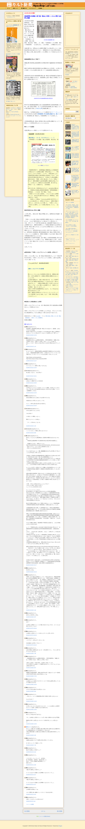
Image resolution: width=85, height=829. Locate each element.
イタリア (73, 288)
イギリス (69, 288)
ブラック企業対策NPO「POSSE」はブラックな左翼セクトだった (75, 148)
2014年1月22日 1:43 (31, 426)
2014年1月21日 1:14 (31, 346)
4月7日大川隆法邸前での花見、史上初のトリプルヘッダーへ (75, 192)
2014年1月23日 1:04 (31, 610)
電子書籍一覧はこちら (10, 101)
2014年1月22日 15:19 (31, 571)
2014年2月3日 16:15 (31, 794)
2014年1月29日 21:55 (31, 723)
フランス (70, 291)
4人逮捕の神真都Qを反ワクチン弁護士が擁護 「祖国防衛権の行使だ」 (75, 163)
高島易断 (70, 219)
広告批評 (73, 273)
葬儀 (76, 280)
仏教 (72, 282)
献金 (49, 316)
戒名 (73, 280)
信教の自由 (71, 260)
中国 (74, 289)
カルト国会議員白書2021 (11, 80)
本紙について (15, 8)
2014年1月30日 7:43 (31, 745)
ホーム (8, 8)
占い (72, 277)
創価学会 (72, 217)
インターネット (73, 271)
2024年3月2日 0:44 (30, 801)
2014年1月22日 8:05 (31, 432)
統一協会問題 (72, 86)
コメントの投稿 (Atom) (44, 816)
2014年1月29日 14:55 (31, 709)
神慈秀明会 (73, 216)
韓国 (46, 316)
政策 (77, 258)
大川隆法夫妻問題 (73, 87)
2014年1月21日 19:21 (31, 376)
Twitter (10, 110)
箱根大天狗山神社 (72, 228)
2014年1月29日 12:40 (31, 701)
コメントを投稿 (30, 804)
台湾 (67, 289)
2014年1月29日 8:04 (31, 691)
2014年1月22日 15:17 (31, 565)
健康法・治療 (74, 265)
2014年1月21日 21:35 (31, 392)
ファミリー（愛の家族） (73, 231)
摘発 (73, 256)
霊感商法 (40, 317)
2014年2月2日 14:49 (31, 764)
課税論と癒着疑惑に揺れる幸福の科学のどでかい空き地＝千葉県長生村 (75, 155)
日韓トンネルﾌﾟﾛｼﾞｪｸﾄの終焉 (36, 268)
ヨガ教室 (72, 279)
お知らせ (73, 251)
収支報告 (40, 8)
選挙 (67, 260)
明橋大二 (71, 284)
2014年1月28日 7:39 (31, 653)
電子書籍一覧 (23, 8)
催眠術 (68, 279)
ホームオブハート (70, 232)
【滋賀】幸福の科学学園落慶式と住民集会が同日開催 (75, 140)
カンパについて (32, 8)
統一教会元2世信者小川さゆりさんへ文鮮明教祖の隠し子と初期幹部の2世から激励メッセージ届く (75, 178)
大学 (75, 262)
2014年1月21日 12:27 (31, 360)
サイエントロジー (72, 211)
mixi (68, 271)
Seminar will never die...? (15, 114)
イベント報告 (69, 255)
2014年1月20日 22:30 (31, 335)
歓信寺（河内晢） (72, 204)
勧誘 (71, 267)
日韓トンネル (34, 317)
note (11, 109)
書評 (69, 274)
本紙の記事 (39, 108)
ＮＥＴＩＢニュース (56, 112)
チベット (71, 289)
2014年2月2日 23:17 (31, 774)
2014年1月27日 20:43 (31, 645)
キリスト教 (76, 282)
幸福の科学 (69, 206)
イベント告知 (75, 253)
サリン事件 (69, 257)
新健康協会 (67, 216)
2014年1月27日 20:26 (31, 628)
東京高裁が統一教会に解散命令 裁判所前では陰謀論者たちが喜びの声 (75, 170)
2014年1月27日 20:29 (31, 635)
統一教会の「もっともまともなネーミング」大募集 (71, 82)
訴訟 (75, 256)
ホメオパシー (68, 266)
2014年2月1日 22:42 (31, 752)
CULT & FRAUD (15, 111)
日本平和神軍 (73, 226)
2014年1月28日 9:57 (31, 667)
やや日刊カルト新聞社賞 (70, 252)
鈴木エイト (28, 727)
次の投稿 (27, 811)
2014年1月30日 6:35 (31, 735)
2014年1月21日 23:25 (31, 405)
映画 (70, 273)
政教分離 (74, 258)
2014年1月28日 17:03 (31, 676)
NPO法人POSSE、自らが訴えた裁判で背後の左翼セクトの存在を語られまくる (75, 127)
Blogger (60, 825)
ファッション (70, 275)
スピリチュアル (72, 278)
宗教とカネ (53, 316)
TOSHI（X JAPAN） (69, 286)
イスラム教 (68, 283)
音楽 (72, 274)
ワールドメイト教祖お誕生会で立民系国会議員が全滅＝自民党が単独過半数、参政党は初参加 (75, 134)
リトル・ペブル (72, 241)
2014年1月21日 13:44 (31, 367)
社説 (76, 251)
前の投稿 (59, 811)
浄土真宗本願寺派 (73, 215)
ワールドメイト (71, 243)
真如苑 (68, 217)
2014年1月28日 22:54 (31, 684)
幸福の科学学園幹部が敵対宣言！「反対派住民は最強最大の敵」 (75, 185)
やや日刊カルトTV (11, 17)
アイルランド (72, 287)
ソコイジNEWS (68, 99)
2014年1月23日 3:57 (31, 617)
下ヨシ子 (75, 284)
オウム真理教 (71, 202)
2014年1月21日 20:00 (31, 382)
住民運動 (74, 267)
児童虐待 (71, 264)
